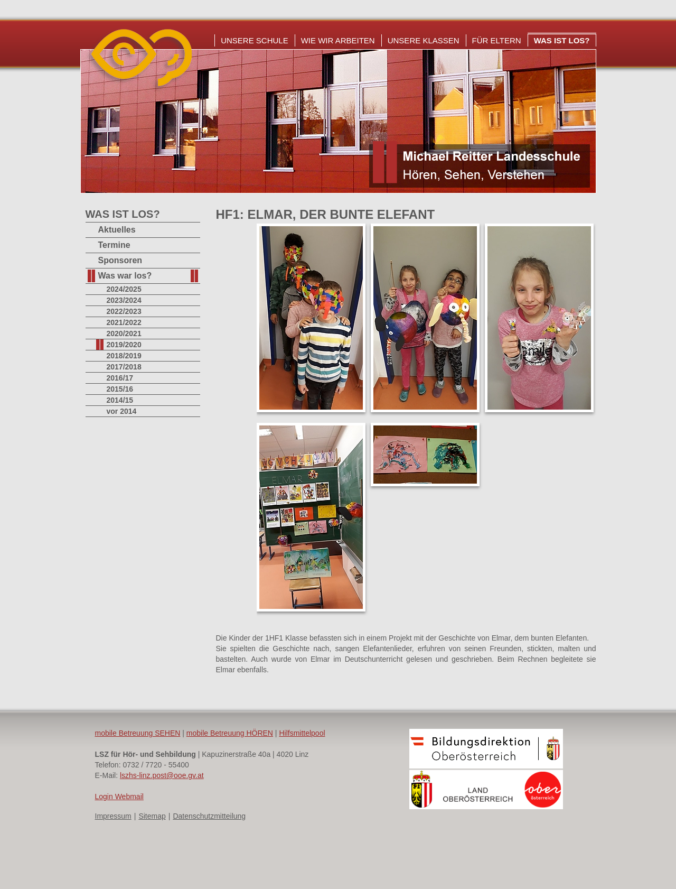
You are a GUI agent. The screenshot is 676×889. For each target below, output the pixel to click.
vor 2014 (122, 411)
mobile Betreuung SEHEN (138, 733)
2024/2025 (124, 289)
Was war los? (125, 275)
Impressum (113, 816)
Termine (114, 244)
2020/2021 (124, 333)
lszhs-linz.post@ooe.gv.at (162, 775)
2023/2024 (124, 300)
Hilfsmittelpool (302, 733)
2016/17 (120, 378)
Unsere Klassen (423, 40)
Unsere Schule (254, 40)
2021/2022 (124, 322)
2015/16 (120, 389)
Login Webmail (119, 796)
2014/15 (120, 400)
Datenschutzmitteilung (209, 816)
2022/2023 (124, 311)
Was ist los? (562, 40)
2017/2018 (124, 367)
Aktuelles (117, 229)
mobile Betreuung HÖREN (229, 733)
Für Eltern (496, 40)
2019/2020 (124, 344)
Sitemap (151, 816)
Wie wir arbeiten (338, 40)
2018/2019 (124, 355)
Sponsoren (120, 260)
